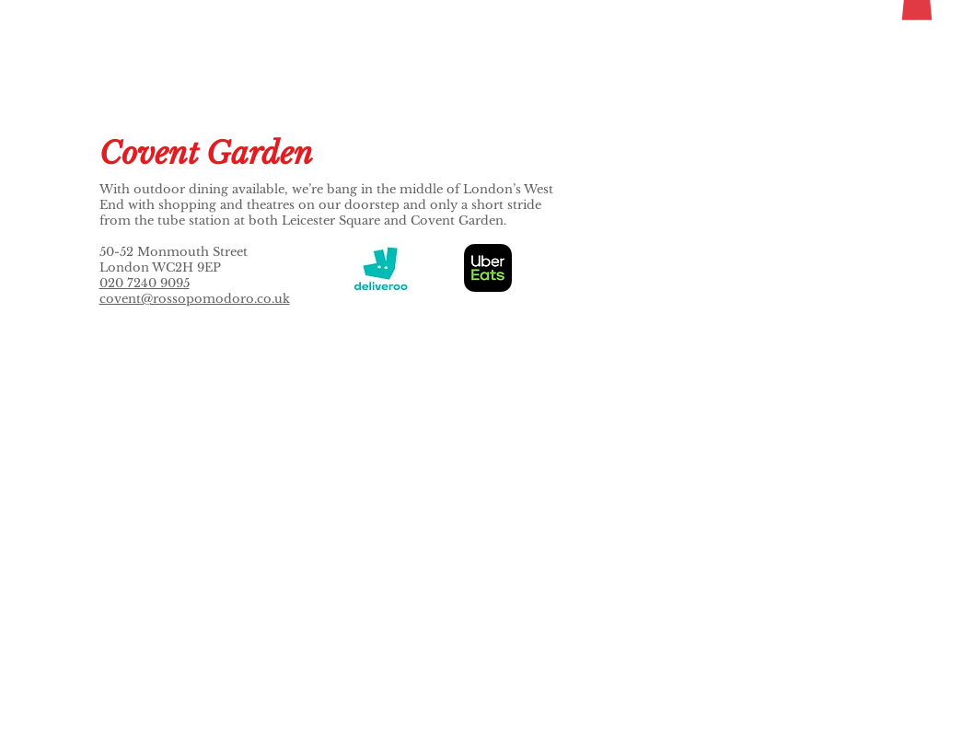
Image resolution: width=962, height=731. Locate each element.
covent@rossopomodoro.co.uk (194, 299)
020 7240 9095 (144, 283)
